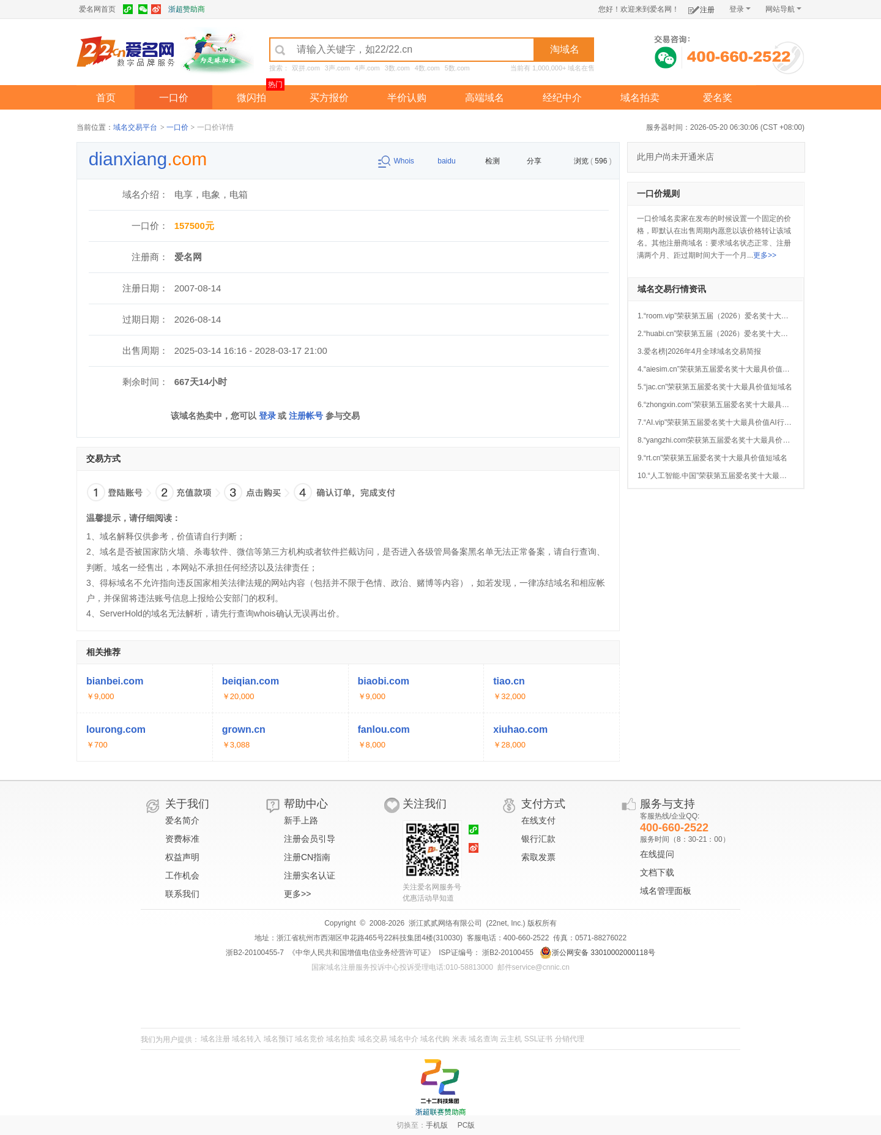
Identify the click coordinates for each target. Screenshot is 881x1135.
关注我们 (425, 804)
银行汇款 (538, 839)
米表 (459, 1039)
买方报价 (329, 97)
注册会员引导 (309, 839)
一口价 (173, 97)
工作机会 (182, 875)
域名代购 (435, 1039)
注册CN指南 (307, 857)
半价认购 (406, 97)
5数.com (457, 68)
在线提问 (657, 854)
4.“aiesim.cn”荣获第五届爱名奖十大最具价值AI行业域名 (728, 369)
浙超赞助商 (186, 9)
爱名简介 (182, 820)
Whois (397, 161)
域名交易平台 (135, 127)
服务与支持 (667, 804)
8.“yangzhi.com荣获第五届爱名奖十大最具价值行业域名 (728, 440)
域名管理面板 (665, 891)
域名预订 (278, 1039)
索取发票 (538, 857)
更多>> (764, 255)
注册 (701, 8)
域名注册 (215, 1039)
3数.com (397, 68)
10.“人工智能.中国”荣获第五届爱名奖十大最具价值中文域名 (734, 475)
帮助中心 (306, 804)
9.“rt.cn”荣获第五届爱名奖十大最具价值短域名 (712, 458)
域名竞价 (309, 1039)
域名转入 (246, 1039)
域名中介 (403, 1039)
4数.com (427, 68)
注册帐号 (306, 416)
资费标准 (182, 839)
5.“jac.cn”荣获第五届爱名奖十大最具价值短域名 (715, 387)
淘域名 (564, 49)
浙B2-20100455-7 (255, 952)
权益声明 (182, 857)
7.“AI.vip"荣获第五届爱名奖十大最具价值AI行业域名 (722, 422)
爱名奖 (717, 97)
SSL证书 (538, 1039)
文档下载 (657, 872)
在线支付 (538, 820)
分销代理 (569, 1039)
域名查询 (483, 1039)
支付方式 (543, 804)
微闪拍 (251, 97)
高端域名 (484, 97)
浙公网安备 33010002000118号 (597, 952)
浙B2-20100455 (506, 952)
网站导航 (783, 9)
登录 (740, 9)
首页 (106, 97)
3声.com (337, 68)
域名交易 (372, 1039)
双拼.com (306, 68)
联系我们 (182, 894)
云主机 (511, 1039)
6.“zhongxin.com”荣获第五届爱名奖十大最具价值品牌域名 (732, 404)
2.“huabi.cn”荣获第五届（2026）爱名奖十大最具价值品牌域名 (738, 333)
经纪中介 (562, 97)
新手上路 (301, 820)
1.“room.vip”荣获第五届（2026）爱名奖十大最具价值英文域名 (739, 316)
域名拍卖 (640, 97)
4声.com (367, 68)
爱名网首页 (97, 9)
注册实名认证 (309, 875)
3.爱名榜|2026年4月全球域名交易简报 (700, 351)
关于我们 (187, 804)
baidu (440, 161)
